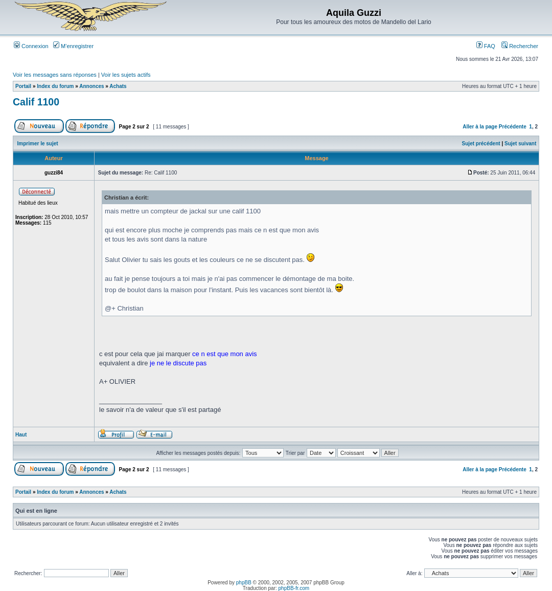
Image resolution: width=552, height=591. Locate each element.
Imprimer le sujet (37, 143)
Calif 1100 (36, 101)
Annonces (91, 86)
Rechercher (519, 46)
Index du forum (55, 86)
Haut (21, 434)
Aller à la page (480, 126)
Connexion (31, 46)
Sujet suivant (520, 143)
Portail (23, 86)
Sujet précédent (481, 143)
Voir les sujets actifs (126, 75)
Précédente (512, 126)
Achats (117, 86)
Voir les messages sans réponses (55, 75)
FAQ (485, 46)
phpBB (243, 582)
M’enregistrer (73, 46)
